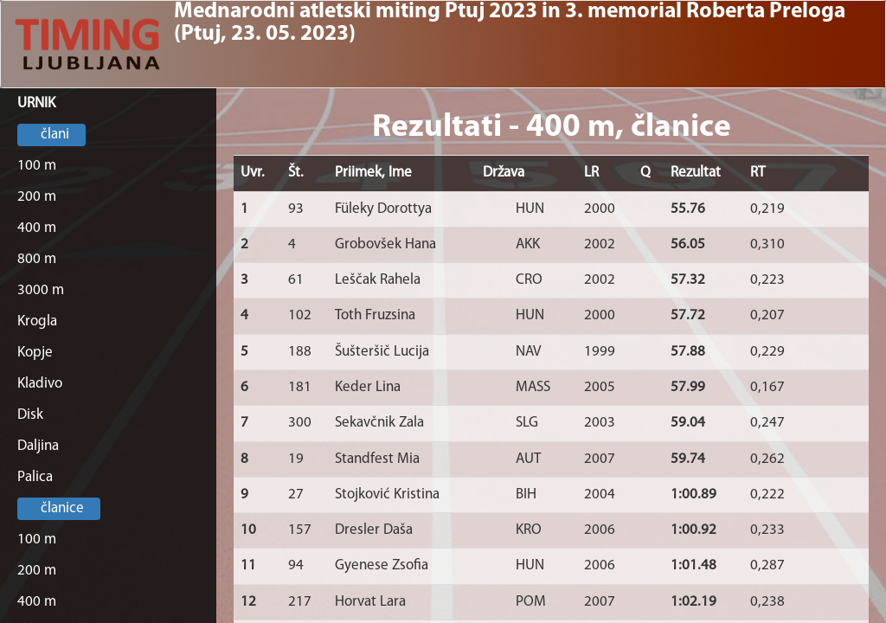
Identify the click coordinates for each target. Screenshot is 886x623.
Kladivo (39, 383)
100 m (36, 165)
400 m (36, 228)
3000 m (40, 290)
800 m (36, 259)
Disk (30, 415)
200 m (36, 196)
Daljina (38, 446)
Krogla (37, 321)
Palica (35, 477)
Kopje (35, 352)
